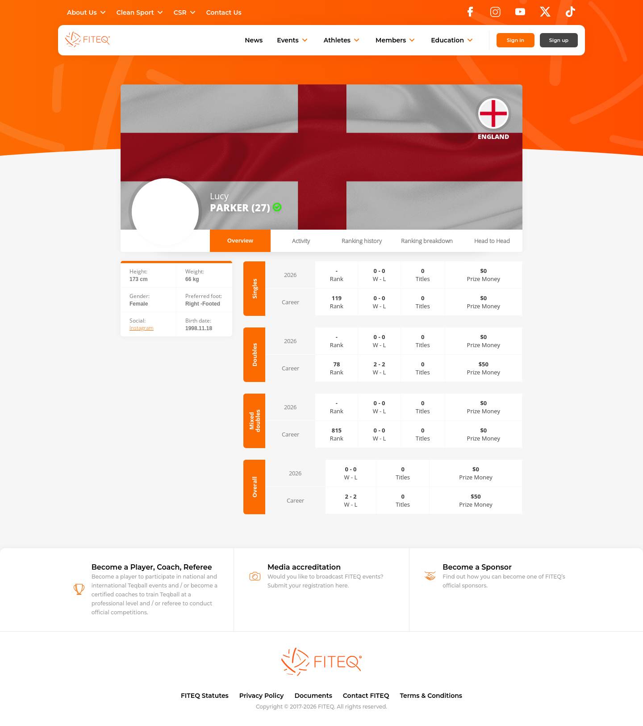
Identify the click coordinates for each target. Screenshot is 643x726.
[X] (545, 14)
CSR (185, 12)
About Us (87, 12)
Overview (240, 240)
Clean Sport (141, 12)
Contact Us (224, 12)
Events (293, 40)
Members (396, 40)
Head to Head (492, 241)
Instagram (141, 328)
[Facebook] (470, 14)
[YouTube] (520, 14)
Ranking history (362, 241)
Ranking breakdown (427, 241)
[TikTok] (570, 14)
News (254, 40)
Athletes (342, 40)
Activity (301, 241)
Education (453, 40)
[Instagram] (495, 14)
